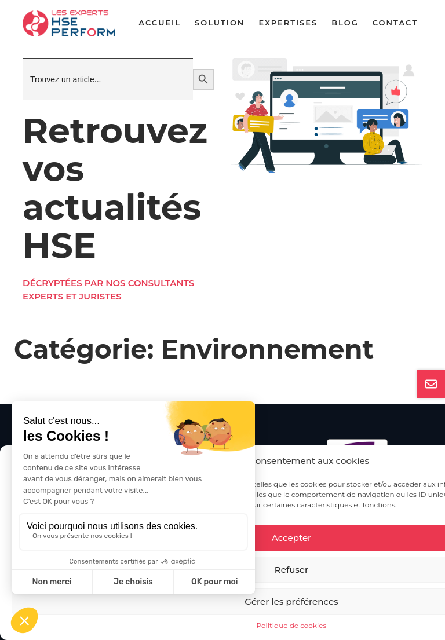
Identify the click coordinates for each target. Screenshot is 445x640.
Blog (345, 22)
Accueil (159, 22)
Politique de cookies (292, 625)
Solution (220, 22)
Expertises (288, 22)
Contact (395, 22)
